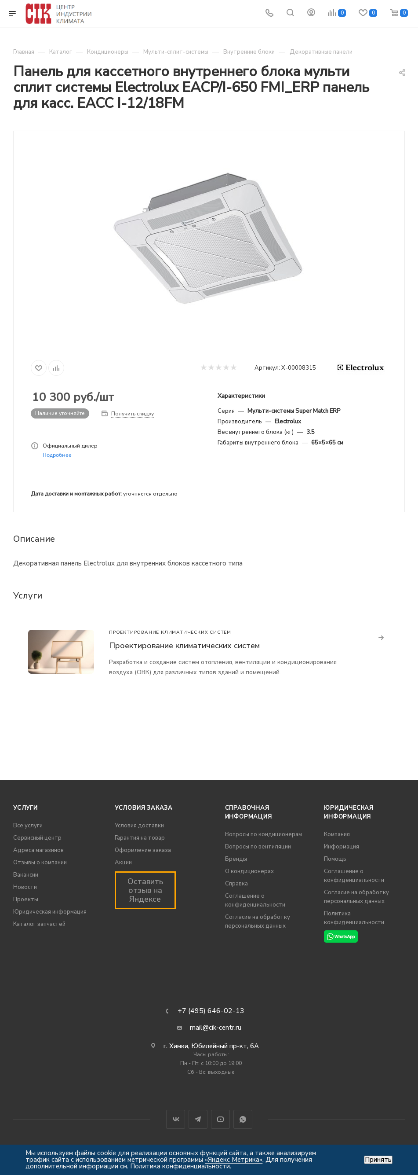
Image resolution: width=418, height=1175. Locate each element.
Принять (378, 1160)
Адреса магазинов (38, 850)
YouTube (220, 1119)
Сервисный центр (37, 838)
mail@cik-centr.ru (215, 1027)
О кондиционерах (249, 871)
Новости (25, 887)
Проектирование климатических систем (184, 645)
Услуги (25, 808)
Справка (236, 884)
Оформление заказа (143, 850)
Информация (341, 847)
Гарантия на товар (140, 838)
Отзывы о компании (40, 863)
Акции (123, 863)
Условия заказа (144, 808)
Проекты (25, 899)
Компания (337, 834)
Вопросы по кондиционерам (263, 834)
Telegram (198, 1119)
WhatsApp (242, 1119)
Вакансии (25, 875)
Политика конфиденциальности (180, 1166)
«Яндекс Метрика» (233, 1159)
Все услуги (28, 826)
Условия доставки (139, 826)
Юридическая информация (50, 912)
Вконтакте (175, 1119)
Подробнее (57, 455)
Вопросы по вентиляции (258, 847)
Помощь (335, 859)
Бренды (236, 859)
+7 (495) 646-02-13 (211, 1010)
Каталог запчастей (39, 924)
